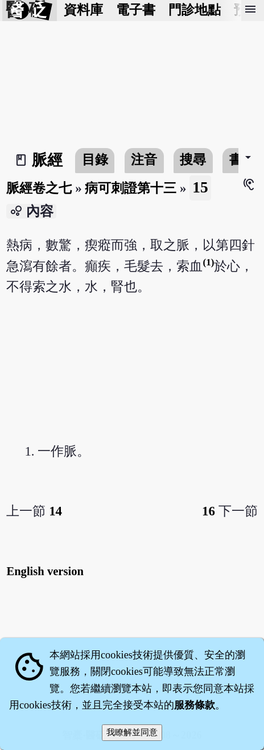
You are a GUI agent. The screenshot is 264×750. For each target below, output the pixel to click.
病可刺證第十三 (130, 188)
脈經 (47, 160)
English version (45, 571)
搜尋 (193, 160)
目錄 (95, 160)
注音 (144, 160)
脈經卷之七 (39, 188)
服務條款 (194, 705)
